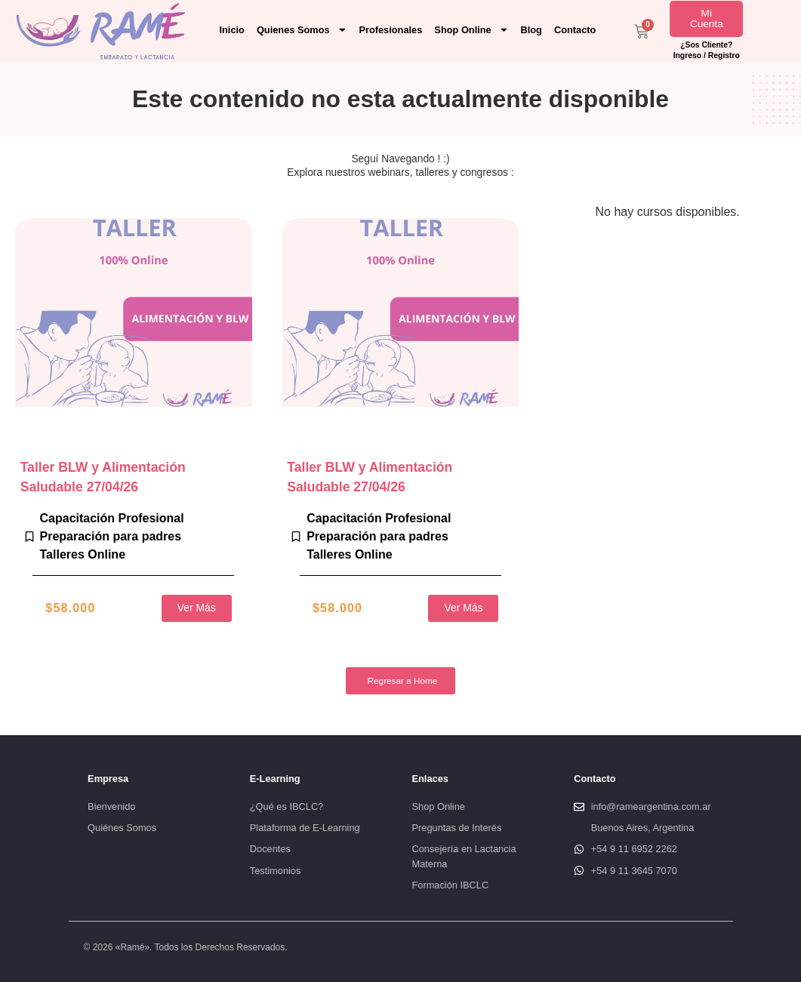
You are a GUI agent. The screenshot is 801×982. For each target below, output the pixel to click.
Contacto (575, 29)
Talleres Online (83, 554)
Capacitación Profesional (112, 518)
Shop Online (471, 29)
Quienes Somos (302, 29)
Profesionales (390, 29)
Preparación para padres (111, 536)
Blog (531, 29)
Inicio (231, 29)
